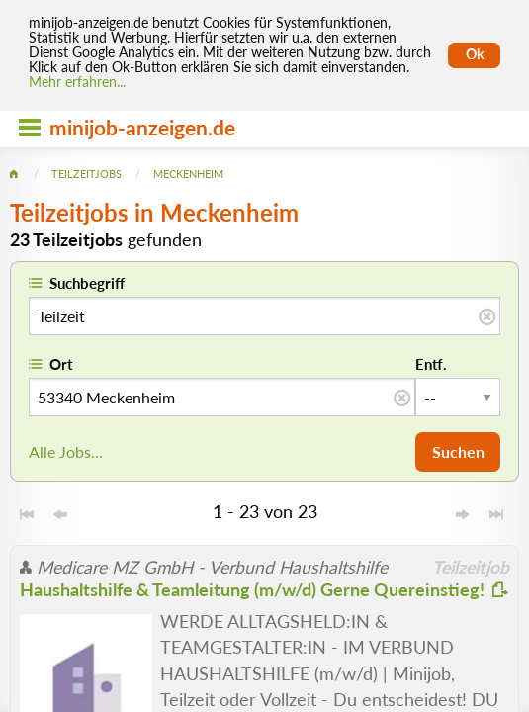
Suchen (458, 451)
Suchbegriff (87, 283)
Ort (61, 364)
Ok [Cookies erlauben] (475, 54)
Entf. (431, 364)
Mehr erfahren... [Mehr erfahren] (77, 82)
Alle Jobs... (66, 451)
